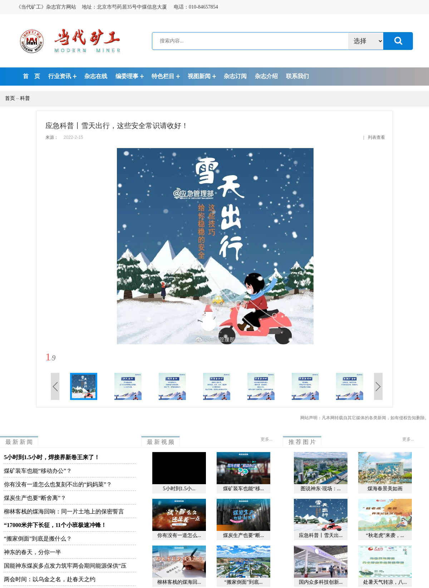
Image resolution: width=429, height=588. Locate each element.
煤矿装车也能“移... (243, 488)
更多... (266, 439)
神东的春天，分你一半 (32, 552)
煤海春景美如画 (385, 488)
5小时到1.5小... (179, 488)
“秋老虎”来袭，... (385, 535)
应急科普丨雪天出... (321, 535)
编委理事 (126, 76)
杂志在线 (95, 76)
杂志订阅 (235, 76)
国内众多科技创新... (321, 582)
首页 (7, 98)
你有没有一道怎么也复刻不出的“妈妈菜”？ (58, 484)
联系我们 (297, 76)
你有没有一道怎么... (179, 535)
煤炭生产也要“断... (243, 535)
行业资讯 (59, 76)
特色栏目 (163, 76)
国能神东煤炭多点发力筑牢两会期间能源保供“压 (65, 566)
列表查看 (376, 137)
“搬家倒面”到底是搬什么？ (38, 539)
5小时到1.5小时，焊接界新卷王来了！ (52, 457)
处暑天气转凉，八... (385, 582)
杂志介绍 (266, 76)
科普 (25, 98)
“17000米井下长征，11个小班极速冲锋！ (55, 525)
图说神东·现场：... (321, 488)
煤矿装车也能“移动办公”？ (38, 471)
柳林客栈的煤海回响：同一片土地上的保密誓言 (64, 511)
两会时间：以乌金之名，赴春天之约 (49, 579)
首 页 (31, 76)
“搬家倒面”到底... (244, 582)
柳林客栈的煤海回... (179, 582)
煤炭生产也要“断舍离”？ (35, 498)
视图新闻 (199, 76)
